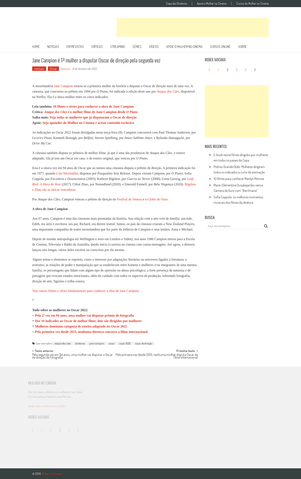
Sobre (242, 47)
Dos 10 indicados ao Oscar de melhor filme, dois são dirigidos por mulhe (88, 321)
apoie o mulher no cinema (184, 47)
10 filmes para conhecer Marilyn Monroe (239, 179)
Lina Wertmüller (67, 173)
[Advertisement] (193, 27)
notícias (53, 47)
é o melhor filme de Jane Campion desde (91, 112)
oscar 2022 (124, 343)
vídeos (154, 47)
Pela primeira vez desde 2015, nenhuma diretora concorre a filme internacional (91, 332)
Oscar (53, 69)
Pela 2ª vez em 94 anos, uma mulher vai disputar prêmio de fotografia (84, 315)
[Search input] (235, 226)
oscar (112, 343)
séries (137, 47)
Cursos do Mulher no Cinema (252, 3)
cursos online (220, 47)
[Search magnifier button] (266, 226)
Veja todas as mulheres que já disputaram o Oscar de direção (93, 117)
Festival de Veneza (129, 199)
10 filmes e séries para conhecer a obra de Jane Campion (93, 106)
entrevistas (75, 47)
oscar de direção (143, 343)
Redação (65, 68)
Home (36, 47)
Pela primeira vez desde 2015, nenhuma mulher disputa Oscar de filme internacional (157, 356)
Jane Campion (63, 86)
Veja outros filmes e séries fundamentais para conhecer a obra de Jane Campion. (85, 291)
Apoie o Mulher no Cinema (212, 3)
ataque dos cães (63, 343)
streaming (117, 47)
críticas (97, 47)
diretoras (80, 343)
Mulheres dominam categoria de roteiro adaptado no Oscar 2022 (81, 326)
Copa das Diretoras (176, 3)
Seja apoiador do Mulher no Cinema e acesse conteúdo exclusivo (88, 123)
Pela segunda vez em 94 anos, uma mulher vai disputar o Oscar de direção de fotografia (72, 356)
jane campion (96, 343)
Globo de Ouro (158, 199)
